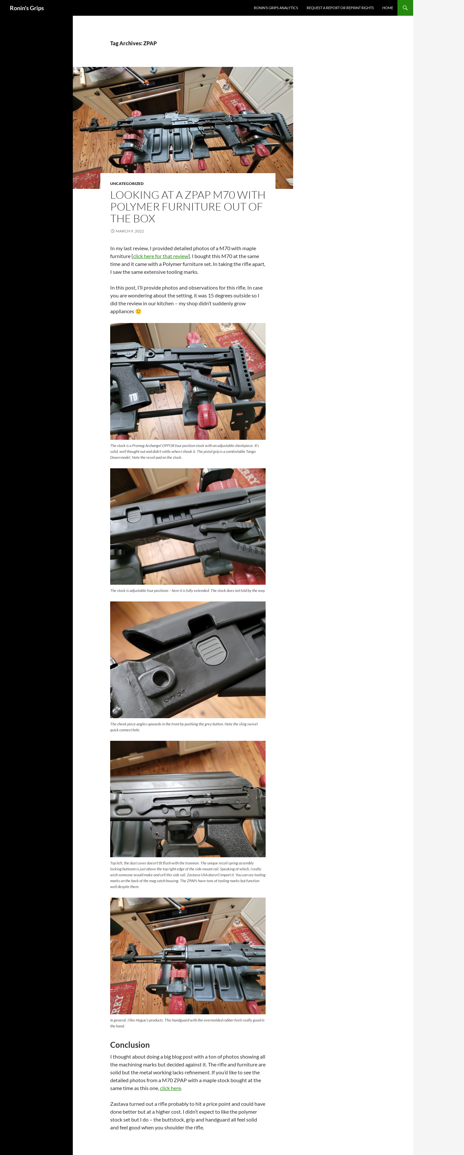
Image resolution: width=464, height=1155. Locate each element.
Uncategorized (127, 183)
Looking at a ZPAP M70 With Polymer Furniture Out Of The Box (188, 206)
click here (170, 1088)
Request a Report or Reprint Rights (340, 8)
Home (387, 8)
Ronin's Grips (27, 7)
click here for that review (160, 256)
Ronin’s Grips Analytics (276, 8)
